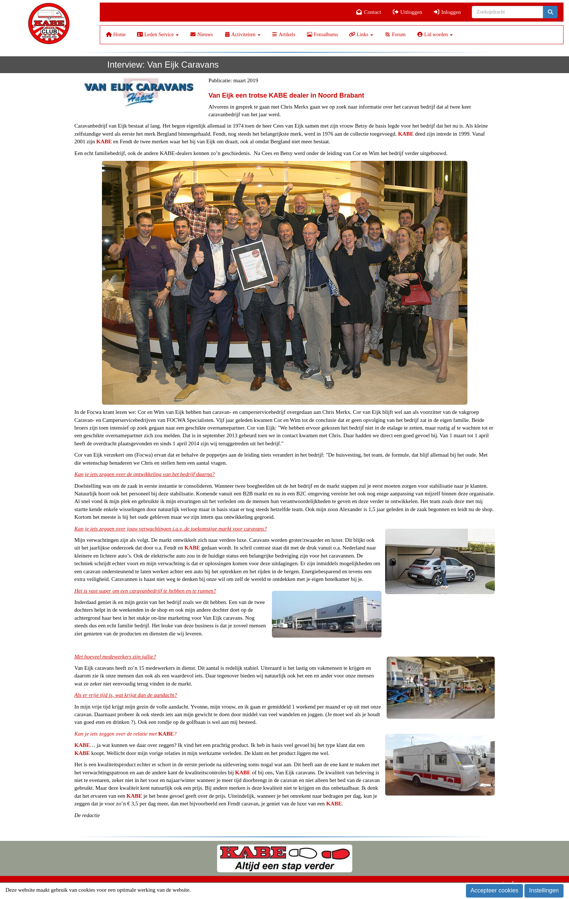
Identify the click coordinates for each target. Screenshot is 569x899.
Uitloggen (407, 12)
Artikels (283, 34)
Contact (368, 12)
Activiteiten (242, 34)
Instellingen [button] (544, 890)
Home (116, 34)
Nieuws (201, 34)
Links (361, 34)
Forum (394, 34)
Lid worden (435, 34)
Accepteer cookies (495, 890)
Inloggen (447, 12)
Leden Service (158, 34)
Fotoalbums (322, 34)
